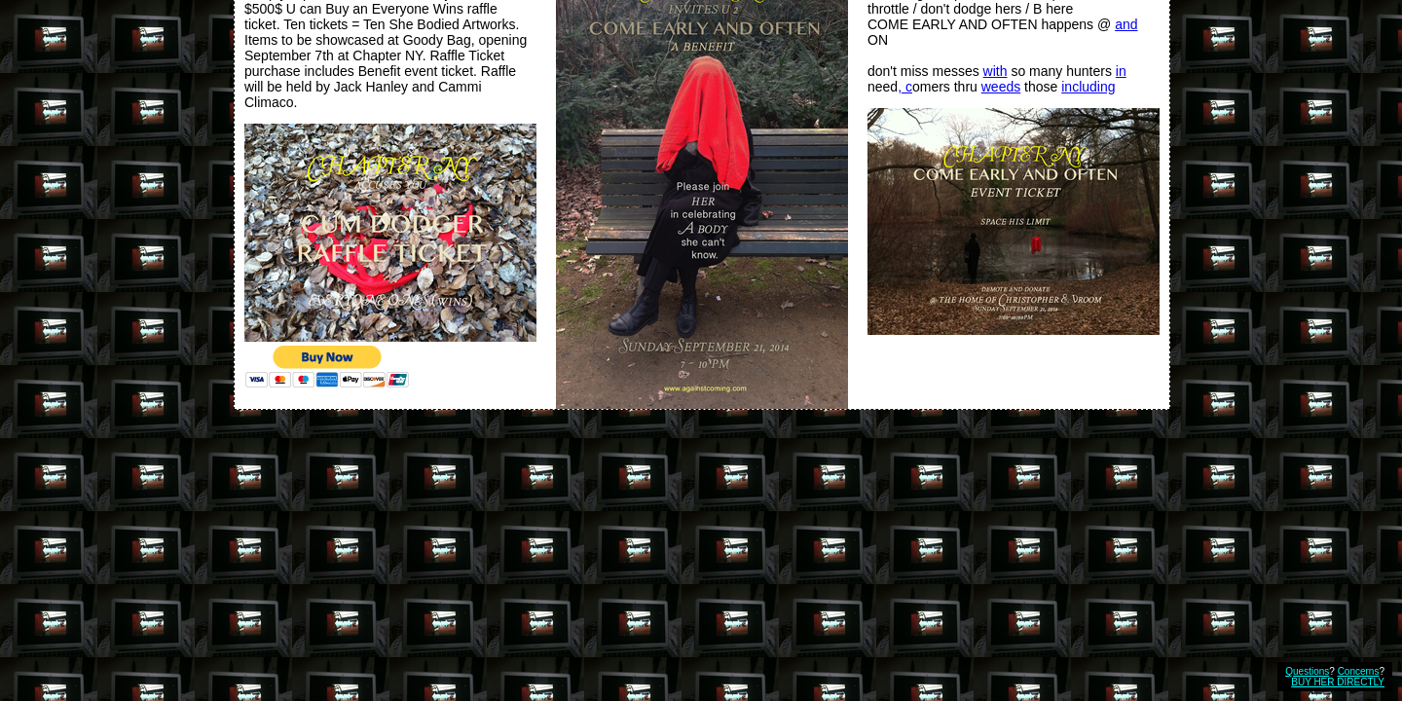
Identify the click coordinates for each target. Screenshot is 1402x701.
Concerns (1359, 671)
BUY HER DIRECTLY (1337, 682)
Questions (1307, 671)
